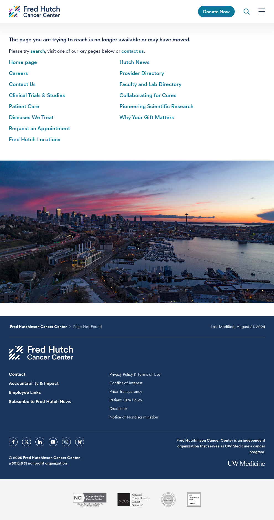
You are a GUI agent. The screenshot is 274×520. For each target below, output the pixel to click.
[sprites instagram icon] (66, 442)
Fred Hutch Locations (34, 139)
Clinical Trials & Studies (37, 95)
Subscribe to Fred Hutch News (40, 401)
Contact (17, 374)
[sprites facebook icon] (13, 442)
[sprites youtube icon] (53, 442)
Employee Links (25, 392)
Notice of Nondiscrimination (133, 417)
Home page (23, 62)
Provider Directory (141, 73)
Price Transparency (125, 391)
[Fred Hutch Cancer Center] (41, 353)
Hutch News (134, 62)
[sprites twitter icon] (26, 442)
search (37, 51)
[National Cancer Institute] (89, 499)
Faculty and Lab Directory (150, 84)
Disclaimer (118, 408)
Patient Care (24, 106)
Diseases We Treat (31, 117)
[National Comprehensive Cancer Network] (134, 499)
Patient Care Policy (125, 400)
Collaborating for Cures (147, 95)
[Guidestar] (194, 499)
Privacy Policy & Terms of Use (134, 374)
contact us (132, 51)
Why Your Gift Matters (146, 117)
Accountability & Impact (34, 383)
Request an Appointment (39, 128)
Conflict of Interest (125, 383)
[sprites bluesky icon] (79, 442)
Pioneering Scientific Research (156, 106)
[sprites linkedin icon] (39, 442)
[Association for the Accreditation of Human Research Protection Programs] (168, 499)
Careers (18, 73)
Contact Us (22, 84)
